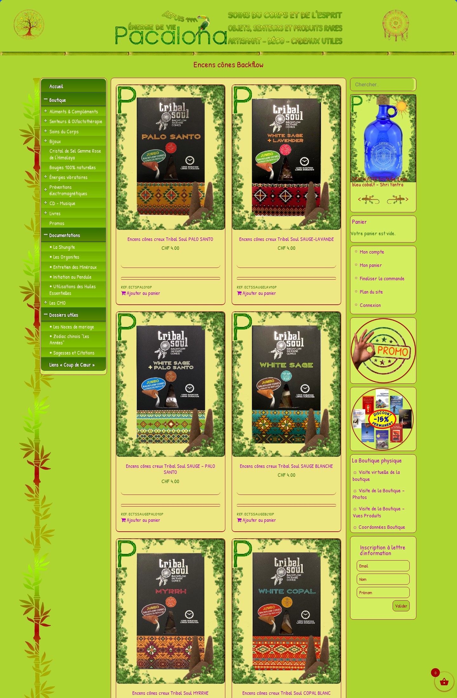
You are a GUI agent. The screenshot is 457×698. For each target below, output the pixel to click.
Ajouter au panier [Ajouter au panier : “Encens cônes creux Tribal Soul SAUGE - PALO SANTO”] (143, 520)
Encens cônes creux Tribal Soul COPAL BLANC (286, 692)
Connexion (370, 305)
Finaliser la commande (382, 278)
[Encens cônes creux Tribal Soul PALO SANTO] (170, 157)
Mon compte (372, 251)
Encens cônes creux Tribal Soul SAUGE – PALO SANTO (170, 468)
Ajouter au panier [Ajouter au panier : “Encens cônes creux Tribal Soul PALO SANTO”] (143, 293)
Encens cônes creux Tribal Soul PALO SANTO (170, 239)
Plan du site (371, 291)
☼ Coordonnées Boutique (379, 526)
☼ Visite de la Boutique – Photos (379, 494)
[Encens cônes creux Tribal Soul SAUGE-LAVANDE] (286, 157)
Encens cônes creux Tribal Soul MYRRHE (170, 692)
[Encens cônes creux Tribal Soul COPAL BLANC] (286, 611)
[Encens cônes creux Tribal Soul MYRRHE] (170, 611)
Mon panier (371, 265)
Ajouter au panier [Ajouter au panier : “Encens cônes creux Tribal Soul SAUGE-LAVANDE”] (259, 293)
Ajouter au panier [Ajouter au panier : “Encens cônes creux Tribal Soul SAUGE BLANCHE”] (259, 520)
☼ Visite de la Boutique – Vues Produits (379, 512)
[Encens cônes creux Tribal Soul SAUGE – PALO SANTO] (170, 384)
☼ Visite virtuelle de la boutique (376, 475)
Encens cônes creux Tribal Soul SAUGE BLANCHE (286, 465)
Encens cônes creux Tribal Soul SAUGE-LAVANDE (286, 239)
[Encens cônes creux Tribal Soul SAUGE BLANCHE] (286, 384)
